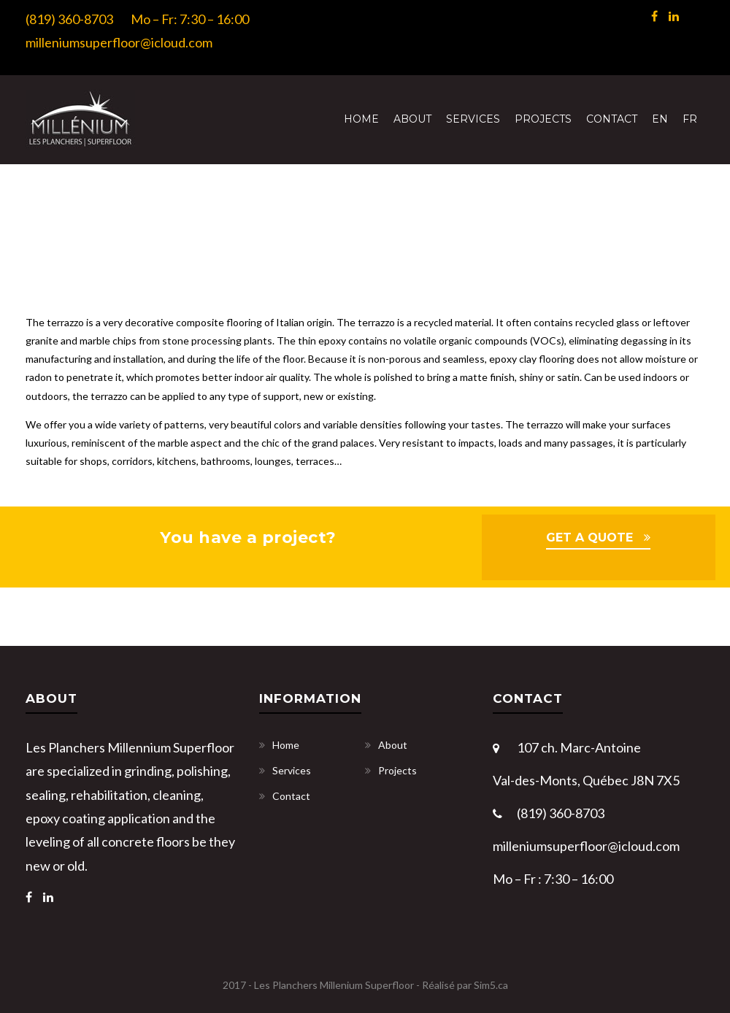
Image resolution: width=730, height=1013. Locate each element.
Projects (543, 119)
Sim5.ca (491, 985)
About (412, 119)
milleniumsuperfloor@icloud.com (119, 42)
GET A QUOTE (589, 537)
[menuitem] (660, 119)
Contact (611, 119)
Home (361, 119)
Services (473, 119)
